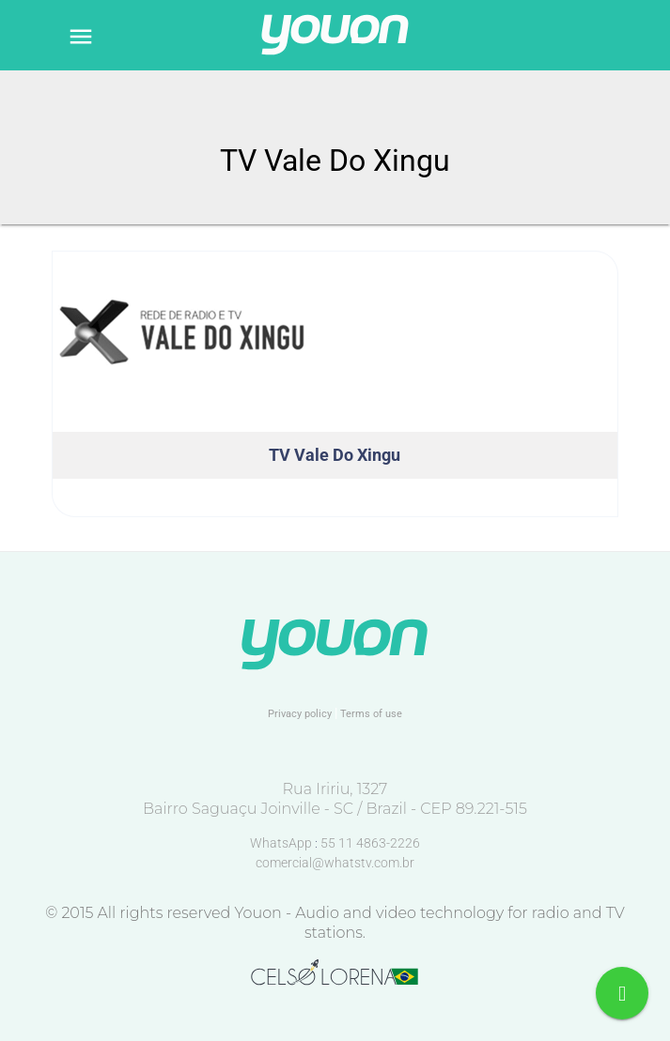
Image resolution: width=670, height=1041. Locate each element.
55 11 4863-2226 (370, 842)
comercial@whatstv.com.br (335, 862)
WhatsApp (282, 842)
